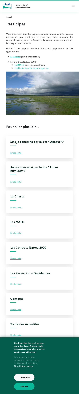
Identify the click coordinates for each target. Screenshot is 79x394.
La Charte (15, 56)
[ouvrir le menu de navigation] (73, 6)
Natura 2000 (41, 6)
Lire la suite (15, 152)
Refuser (24, 387)
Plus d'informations (23, 367)
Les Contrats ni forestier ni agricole (31, 68)
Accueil (9, 17)
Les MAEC (19, 64)
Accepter (25, 378)
